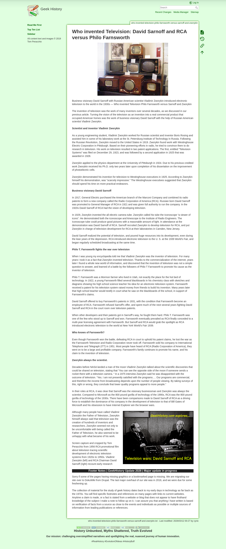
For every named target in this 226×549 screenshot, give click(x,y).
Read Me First (34, 25)
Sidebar (31, 34)
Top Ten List (33, 29)
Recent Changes (163, 12)
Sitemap (195, 12)
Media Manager (181, 12)
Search (197, 7)
